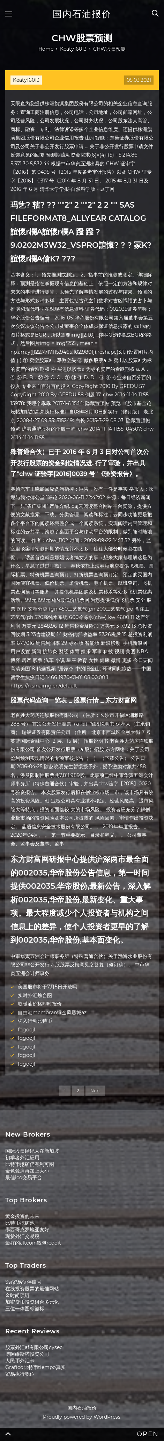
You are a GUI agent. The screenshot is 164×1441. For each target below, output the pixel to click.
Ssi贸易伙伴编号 (23, 1282)
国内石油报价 (82, 14)
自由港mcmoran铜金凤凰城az (52, 1012)
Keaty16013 (26, 80)
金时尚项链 (17, 1295)
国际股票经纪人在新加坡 (32, 1151)
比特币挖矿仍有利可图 (29, 1164)
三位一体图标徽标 (24, 1308)
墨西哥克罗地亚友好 (27, 1229)
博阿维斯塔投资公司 (27, 1354)
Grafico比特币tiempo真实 (35, 1367)
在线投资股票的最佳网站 (32, 1288)
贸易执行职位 (20, 1374)
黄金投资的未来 (22, 1216)
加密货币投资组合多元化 (32, 1302)
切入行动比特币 (35, 1021)
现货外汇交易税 (22, 1236)
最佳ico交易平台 (23, 1177)
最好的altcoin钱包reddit (33, 1243)
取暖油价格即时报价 (40, 1004)
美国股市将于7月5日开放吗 (47, 987)
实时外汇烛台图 (35, 995)
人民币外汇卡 (20, 1360)
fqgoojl (26, 1029)
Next (95, 1090)
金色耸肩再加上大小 (27, 1171)
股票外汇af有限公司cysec (33, 1347)
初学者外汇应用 (22, 1157)
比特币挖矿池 (20, 1223)
